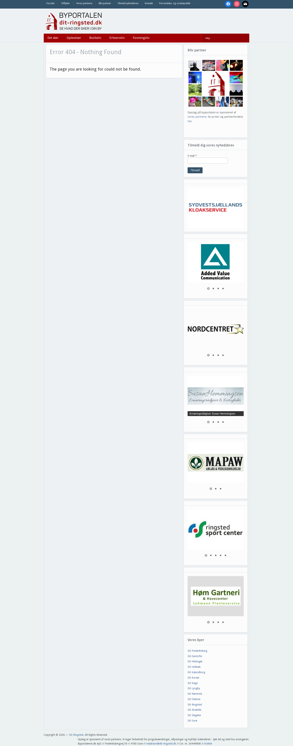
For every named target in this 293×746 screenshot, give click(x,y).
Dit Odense (194, 699)
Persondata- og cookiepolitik (174, 3)
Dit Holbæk (194, 666)
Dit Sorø (192, 720)
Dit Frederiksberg (197, 650)
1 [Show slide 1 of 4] (208, 289)
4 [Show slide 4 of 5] (220, 556)
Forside (51, 3)
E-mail (192, 155)
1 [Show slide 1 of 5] (206, 556)
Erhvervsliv (117, 38)
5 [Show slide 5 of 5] (225, 556)
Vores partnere (84, 3)
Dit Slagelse (194, 715)
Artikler (208, 743)
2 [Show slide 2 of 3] (216, 489)
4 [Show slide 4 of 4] (223, 289)
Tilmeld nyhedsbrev (127, 3)
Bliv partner (105, 3)
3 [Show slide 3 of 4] (218, 289)
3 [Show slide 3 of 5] (216, 556)
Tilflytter (65, 3)
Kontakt (149, 3)
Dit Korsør (193, 677)
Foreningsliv (141, 38)
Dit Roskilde (194, 709)
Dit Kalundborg (196, 672)
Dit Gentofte (195, 656)
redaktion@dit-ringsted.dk (161, 743)
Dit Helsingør (195, 661)
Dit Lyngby (194, 688)
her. (190, 121)
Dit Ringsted (195, 704)
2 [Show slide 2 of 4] (213, 289)
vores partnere (197, 116)
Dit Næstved (195, 693)
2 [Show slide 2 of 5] (211, 556)
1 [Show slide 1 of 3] (211, 489)
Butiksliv (95, 38)
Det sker (52, 38)
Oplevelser (74, 38)
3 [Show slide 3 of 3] (220, 489)
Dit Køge (193, 683)
